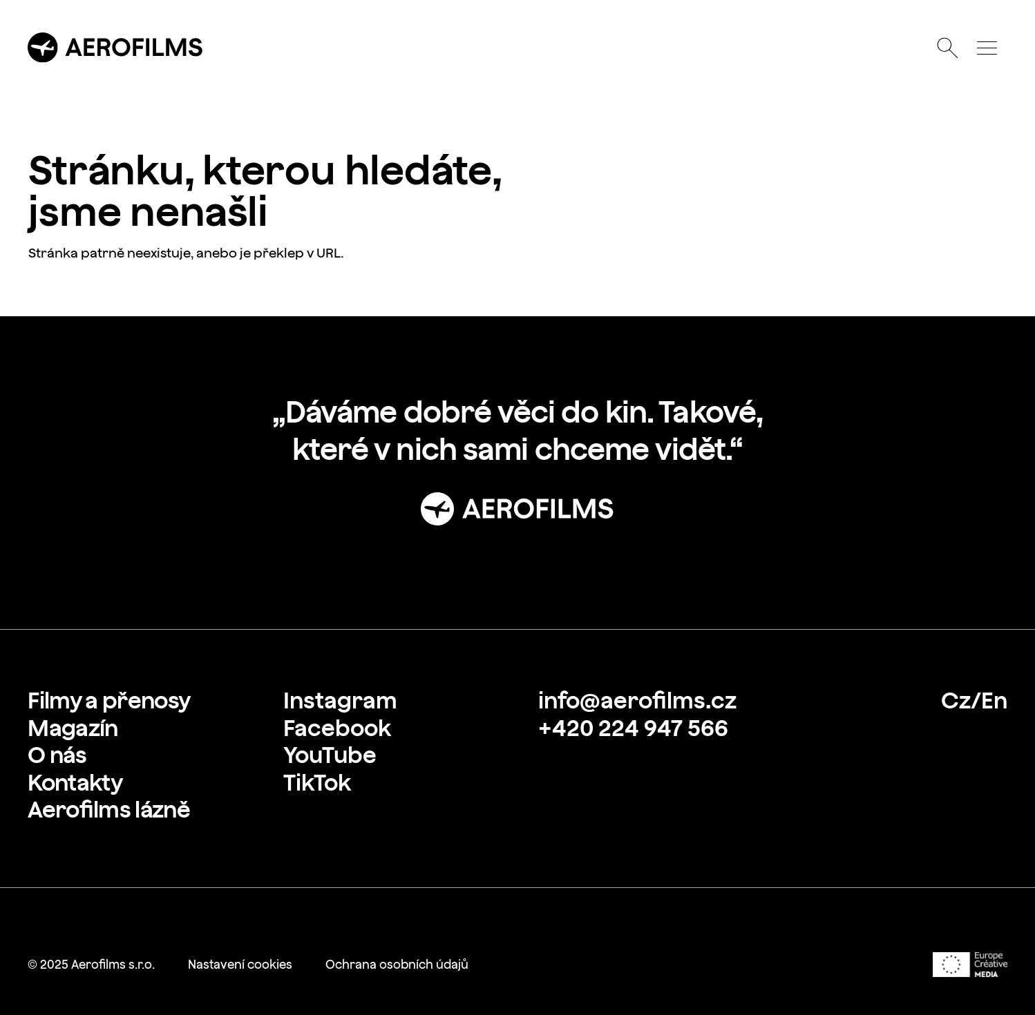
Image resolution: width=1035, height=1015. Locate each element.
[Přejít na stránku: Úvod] (517, 508)
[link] (109, 700)
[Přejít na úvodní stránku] (115, 47)
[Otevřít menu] (987, 48)
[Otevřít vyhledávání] (948, 48)
